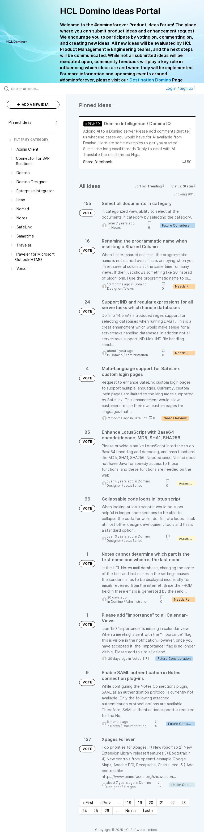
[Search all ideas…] (36, 88)
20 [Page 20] (151, 802)
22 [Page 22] (173, 802)
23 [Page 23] (183, 802)
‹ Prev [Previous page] (105, 802)
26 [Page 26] (107, 810)
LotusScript (133, 485)
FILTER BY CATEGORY (28, 140)
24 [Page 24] (84, 810)
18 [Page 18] (129, 802)
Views (129, 288)
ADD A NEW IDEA (33, 104)
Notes (116, 227)
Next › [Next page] (131, 810)
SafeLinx (140, 418)
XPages (130, 787)
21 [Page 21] (162, 802)
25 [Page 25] (96, 810)
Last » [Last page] (148, 810)
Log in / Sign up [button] (181, 88)
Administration (136, 355)
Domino (116, 355)
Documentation (134, 726)
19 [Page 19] (140, 802)
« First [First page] (88, 802)
